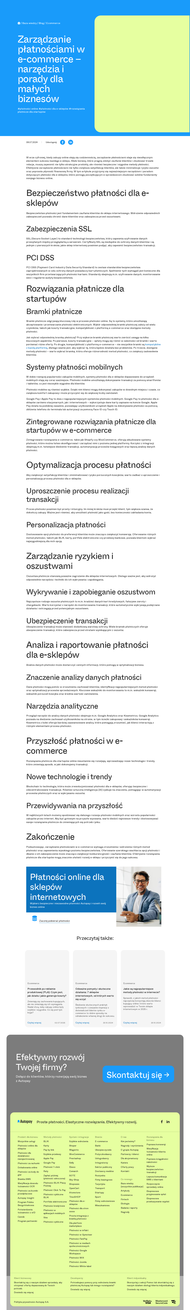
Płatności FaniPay (78, 1238)
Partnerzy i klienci (130, 1154)
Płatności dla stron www (78, 1210)
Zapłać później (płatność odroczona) (54, 1177)
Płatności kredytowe (54, 1205)
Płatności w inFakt (78, 1230)
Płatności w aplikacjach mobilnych (54, 1212)
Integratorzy (101, 1162)
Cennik (21, 1216)
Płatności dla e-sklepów (77, 1203)
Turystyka (100, 1184)
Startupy (99, 1192)
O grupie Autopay (130, 1149)
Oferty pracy (127, 1167)
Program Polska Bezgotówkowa (26, 1204)
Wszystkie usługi (26, 1141)
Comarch (73, 1171)
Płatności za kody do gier (28, 1173)
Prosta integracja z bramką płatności (79, 1217)
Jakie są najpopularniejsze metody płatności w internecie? (141, 990)
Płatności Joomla (77, 1262)
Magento (74, 1149)
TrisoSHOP (75, 1196)
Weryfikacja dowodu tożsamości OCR (28, 1185)
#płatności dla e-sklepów (53, 108)
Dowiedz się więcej (24, 1292)
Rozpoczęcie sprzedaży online (155, 1185)
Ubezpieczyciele (103, 1149)
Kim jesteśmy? (128, 1141)
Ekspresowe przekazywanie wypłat (158, 1200)
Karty (46, 1145)
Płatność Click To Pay (54, 1190)
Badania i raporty (129, 1207)
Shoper (72, 1145)
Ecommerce (127, 1195)
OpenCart (74, 1188)
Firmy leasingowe (103, 1179)
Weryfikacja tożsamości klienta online (156, 1151)
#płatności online (28, 108)
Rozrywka (100, 1175)
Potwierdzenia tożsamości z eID (26, 1211)
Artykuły (125, 1190)
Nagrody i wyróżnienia (132, 1145)
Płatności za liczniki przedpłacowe (28, 1192)
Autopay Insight (26, 1198)
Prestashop (75, 1158)
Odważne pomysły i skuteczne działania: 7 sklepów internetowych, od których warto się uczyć (94, 994)
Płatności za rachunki (29, 1163)
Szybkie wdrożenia (78, 1141)
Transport (100, 1188)
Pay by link (48, 1149)
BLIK (46, 1141)
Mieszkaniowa (102, 1205)
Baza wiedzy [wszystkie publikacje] (132, 1185)
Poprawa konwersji (156, 1144)
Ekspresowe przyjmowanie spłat (156, 1193)
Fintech (125, 1199)
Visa (45, 1217)
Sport (98, 1196)
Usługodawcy (102, 1158)
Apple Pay (48, 1158)
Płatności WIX (76, 1257)
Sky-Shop (74, 1179)
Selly (71, 1162)
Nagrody (125, 1212)
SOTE (72, 1175)
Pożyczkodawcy (103, 1154)
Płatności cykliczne (53, 1221)
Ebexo (72, 1167)
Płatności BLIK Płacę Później (54, 1184)
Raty (45, 1171)
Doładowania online (27, 1167)
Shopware (74, 1184)
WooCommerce (77, 1154)
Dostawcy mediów (104, 1171)
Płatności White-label (80, 1266)
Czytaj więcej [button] (34, 1022)
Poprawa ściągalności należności (157, 1161)
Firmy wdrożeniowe (105, 1201)
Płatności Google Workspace (78, 1252)
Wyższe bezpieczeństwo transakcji (155, 1169)
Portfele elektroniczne (55, 1201)
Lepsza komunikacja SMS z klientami (157, 1178)
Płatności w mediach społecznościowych (79, 1245)
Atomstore (74, 1192)
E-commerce (101, 1141)
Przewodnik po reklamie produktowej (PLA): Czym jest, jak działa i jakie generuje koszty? (46, 992)
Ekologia (125, 1203)
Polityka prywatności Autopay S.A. (31, 1302)
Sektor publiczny (103, 1167)
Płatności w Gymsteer (80, 1234)
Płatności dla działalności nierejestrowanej (26, 1156)
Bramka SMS (24, 1179)
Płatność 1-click (51, 1167)
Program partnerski (27, 1221)
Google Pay (49, 1162)
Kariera (124, 1162)
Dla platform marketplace (75, 1225)
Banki (98, 1145)
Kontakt (125, 1171)
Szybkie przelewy (52, 1154)
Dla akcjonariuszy (129, 1158)
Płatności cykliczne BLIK (53, 1196)
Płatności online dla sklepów (27, 1147)
